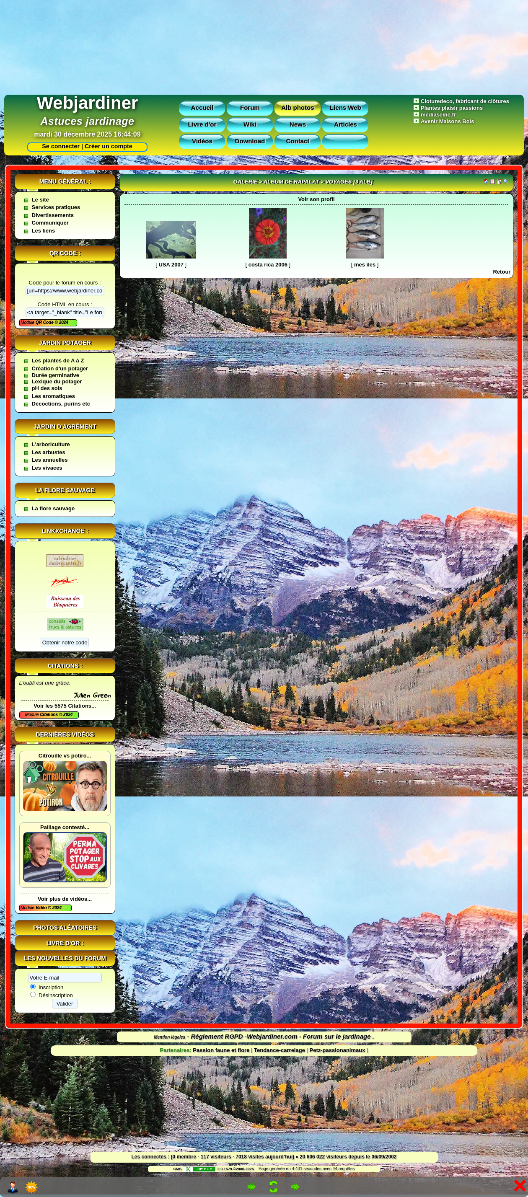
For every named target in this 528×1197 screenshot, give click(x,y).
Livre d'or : (65, 943)
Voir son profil (316, 199)
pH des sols (47, 388)
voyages (338, 181)
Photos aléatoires (64, 927)
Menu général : (65, 181)
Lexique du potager (57, 381)
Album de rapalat (291, 181)
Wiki (249, 124)
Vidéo (42, 907)
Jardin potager (65, 342)
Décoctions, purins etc (61, 404)
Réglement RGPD (217, 1036)
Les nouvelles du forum (65, 958)
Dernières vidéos (64, 734)
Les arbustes (48, 452)
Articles (345, 124)
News (298, 124)
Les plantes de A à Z (58, 360)
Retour (502, 272)
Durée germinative (55, 375)
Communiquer (50, 223)
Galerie (245, 181)
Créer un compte (108, 146)
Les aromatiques (53, 396)
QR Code (45, 322)
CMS (177, 1169)
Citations (49, 714)
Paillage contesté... (64, 827)
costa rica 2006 (267, 264)
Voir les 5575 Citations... (65, 706)
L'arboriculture (51, 444)
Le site (40, 199)
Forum (250, 107)
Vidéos (202, 141)
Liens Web (345, 107)
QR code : (64, 253)
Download (250, 141)
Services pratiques (56, 207)
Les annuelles (50, 460)
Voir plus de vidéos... (65, 899)
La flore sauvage (65, 490)
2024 (63, 322)
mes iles (364, 264)
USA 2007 (171, 264)
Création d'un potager (60, 368)
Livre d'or (202, 124)
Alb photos (297, 107)
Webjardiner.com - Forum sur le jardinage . (310, 1036)
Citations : (65, 665)
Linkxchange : (64, 530)
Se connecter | (61, 146)
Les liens (43, 231)
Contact (297, 141)
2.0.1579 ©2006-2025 (218, 1169)
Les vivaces (47, 468)
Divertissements (53, 215)
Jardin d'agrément (65, 426)
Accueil (202, 107)
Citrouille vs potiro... (65, 755)
